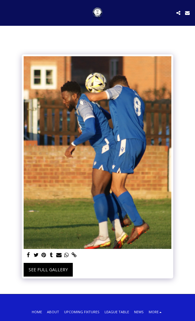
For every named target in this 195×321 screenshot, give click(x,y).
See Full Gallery (48, 270)
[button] (7, 12)
